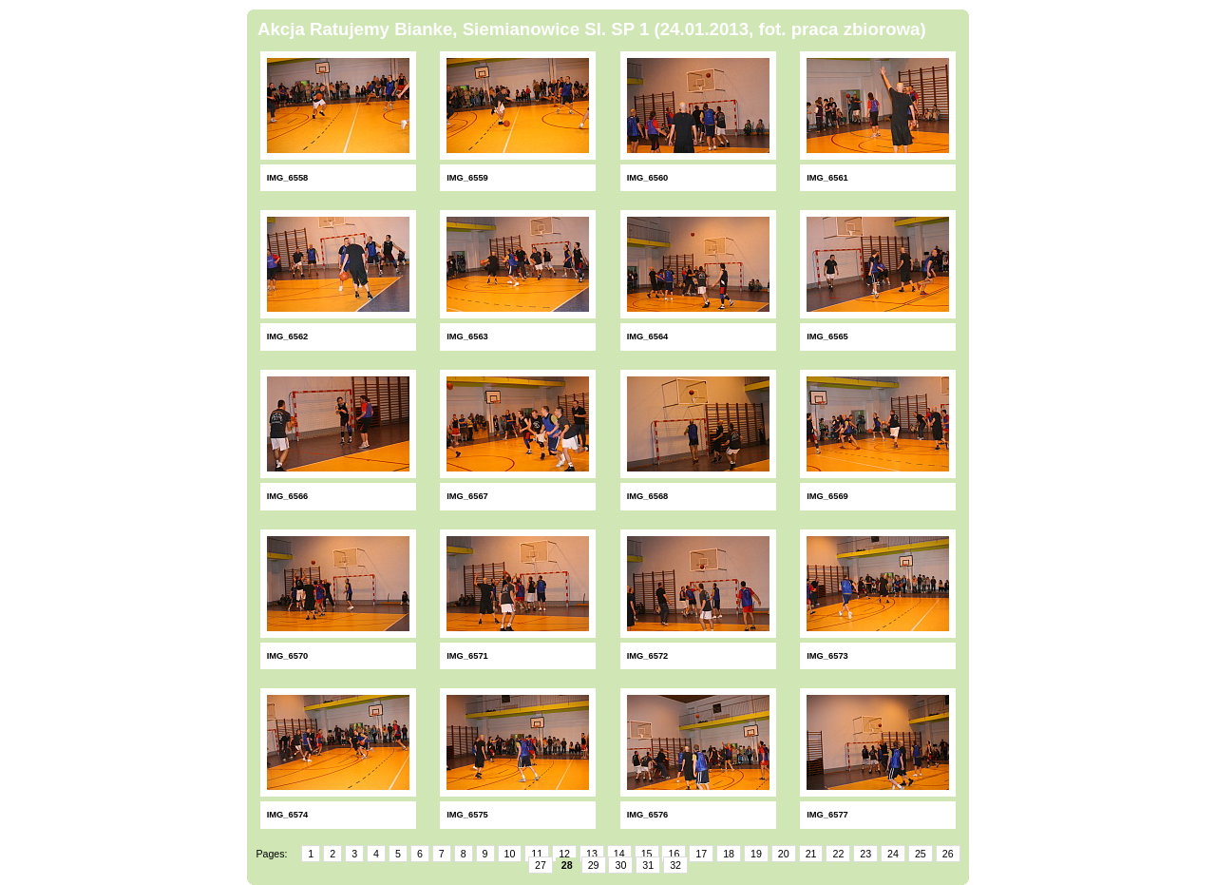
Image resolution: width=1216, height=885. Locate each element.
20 (783, 853)
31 (648, 865)
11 (536, 853)
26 (948, 853)
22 (838, 853)
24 (893, 853)
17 (701, 853)
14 (619, 853)
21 (811, 853)
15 (647, 853)
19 (756, 853)
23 (865, 853)
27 (540, 865)
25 (920, 853)
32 (675, 865)
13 (592, 853)
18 (728, 853)
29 (593, 865)
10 (510, 853)
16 (673, 853)
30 (620, 865)
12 (564, 853)
